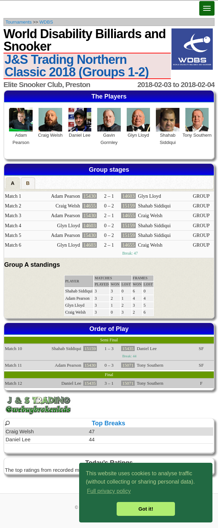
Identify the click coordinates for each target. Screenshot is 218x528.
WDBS (46, 22)
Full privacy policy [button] (109, 491)
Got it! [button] (146, 509)
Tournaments (19, 22)
